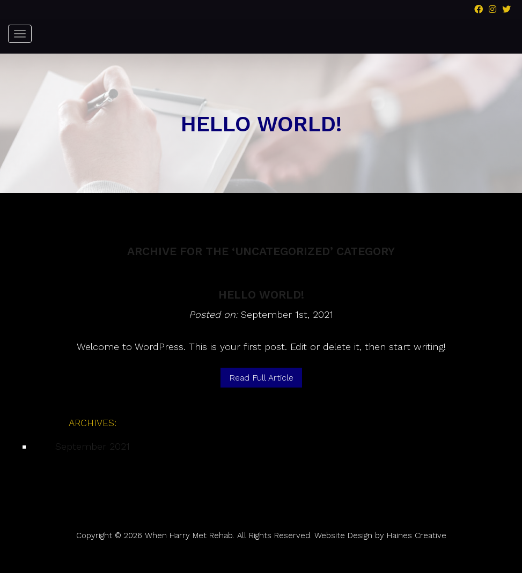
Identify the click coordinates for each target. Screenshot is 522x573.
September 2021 (92, 446)
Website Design (343, 535)
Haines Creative (416, 535)
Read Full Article (261, 378)
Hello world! (261, 294)
